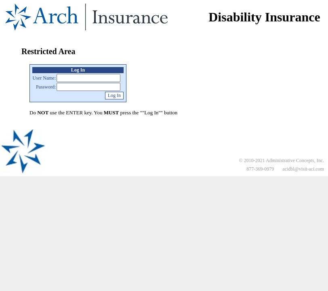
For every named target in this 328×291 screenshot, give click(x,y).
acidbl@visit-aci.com (303, 169)
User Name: (44, 78)
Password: (46, 87)
